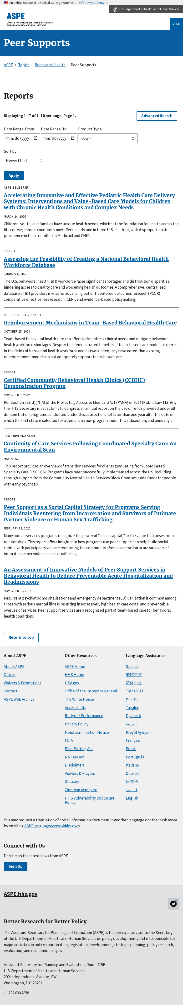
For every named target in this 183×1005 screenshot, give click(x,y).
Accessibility (75, 707)
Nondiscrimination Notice (87, 732)
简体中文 (134, 683)
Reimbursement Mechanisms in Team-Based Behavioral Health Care (90, 322)
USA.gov (72, 683)
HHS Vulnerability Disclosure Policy (90, 800)
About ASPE (14, 666)
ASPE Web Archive (19, 699)
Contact (10, 691)
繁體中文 (134, 674)
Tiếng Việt (134, 691)
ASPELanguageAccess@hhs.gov (52, 826)
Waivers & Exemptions (22, 683)
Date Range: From (19, 129)
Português (135, 757)
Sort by (10, 151)
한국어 (132, 699)
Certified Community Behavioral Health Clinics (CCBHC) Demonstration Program (74, 383)
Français (133, 740)
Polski (131, 748)
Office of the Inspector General (91, 691)
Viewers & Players (80, 773)
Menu (176, 24)
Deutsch (133, 773)
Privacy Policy (76, 724)
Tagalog (132, 707)
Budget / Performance (84, 715)
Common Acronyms (81, 789)
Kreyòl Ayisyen (138, 732)
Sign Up (16, 866)
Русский (133, 715)
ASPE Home (75, 666)
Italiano (132, 765)
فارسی (131, 789)
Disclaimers (75, 765)
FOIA (69, 740)
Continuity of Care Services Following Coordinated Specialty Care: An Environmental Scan (90, 446)
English (132, 798)
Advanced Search (157, 115)
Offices (9, 674)
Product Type (90, 129)
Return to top (21, 637)
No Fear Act (75, 757)
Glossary (72, 781)
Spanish (132, 666)
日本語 (132, 781)
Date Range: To (53, 129)
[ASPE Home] (30, 20)
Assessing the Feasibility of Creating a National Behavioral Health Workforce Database (86, 262)
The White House (79, 699)
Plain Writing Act (79, 748)
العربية (131, 724)
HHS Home (74, 674)
